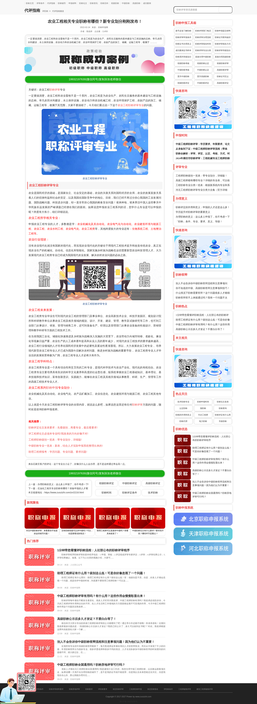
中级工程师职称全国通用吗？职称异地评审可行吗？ (91, 664)
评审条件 (40, 3)
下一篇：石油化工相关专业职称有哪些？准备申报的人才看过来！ (61, 488)
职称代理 (183, 421)
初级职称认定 (203, 63)
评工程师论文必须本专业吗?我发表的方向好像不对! (58, 433)
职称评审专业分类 (203, 50)
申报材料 (72, 3)
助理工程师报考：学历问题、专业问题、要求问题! (58, 451)
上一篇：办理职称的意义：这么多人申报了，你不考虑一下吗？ (60, 484)
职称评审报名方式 (223, 44)
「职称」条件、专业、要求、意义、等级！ (199, 221)
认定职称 (183, 408)
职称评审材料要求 (56, 689)
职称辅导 (62, 3)
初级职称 (115, 3)
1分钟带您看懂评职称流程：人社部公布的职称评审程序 (93, 550)
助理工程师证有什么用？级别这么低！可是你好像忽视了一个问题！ (101, 573)
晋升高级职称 (203, 76)
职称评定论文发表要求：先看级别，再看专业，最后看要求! (63, 427)
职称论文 (83, 3)
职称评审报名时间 (203, 44)
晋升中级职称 (183, 76)
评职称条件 (168, 689)
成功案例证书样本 (183, 50)
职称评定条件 (129, 492)
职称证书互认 (223, 76)
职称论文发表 (223, 402)
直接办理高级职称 (223, 57)
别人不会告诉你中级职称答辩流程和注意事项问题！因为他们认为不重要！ (106, 641)
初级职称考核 (183, 63)
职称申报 (52, 387)
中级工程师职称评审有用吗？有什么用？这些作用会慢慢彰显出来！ (101, 596)
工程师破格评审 (184, 689)
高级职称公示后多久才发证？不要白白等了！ (200, 329)
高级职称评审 (223, 70)
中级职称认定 (203, 70)
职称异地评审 (74, 689)
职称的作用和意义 (183, 415)
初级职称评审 (223, 63)
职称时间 (106, 492)
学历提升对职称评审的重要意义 (193, 212)
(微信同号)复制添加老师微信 (95, 79)
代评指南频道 (58, 11)
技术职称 (153, 492)
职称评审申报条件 (183, 37)
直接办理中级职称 (203, 57)
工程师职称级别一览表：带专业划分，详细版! (55, 439)
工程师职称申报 (135, 689)
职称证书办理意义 (183, 44)
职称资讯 (94, 3)
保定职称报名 (152, 689)
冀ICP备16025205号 (128, 701)
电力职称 (203, 421)
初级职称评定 (183, 83)
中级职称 (126, 3)
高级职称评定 (223, 83)
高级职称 (136, 3)
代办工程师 (203, 415)
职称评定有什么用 (223, 415)
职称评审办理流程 (203, 37)
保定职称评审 (118, 689)
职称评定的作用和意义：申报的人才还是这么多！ (203, 207)
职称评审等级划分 (223, 50)
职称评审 (54, 89)
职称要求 (89, 689)
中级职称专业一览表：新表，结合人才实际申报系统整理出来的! (66, 445)
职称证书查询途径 (223, 37)
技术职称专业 (183, 402)
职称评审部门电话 (203, 31)
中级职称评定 (203, 83)
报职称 (203, 408)
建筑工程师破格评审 (205, 689)
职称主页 (30, 3)
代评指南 (51, 3)
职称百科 (104, 3)
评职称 (45, 11)
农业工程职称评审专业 (131, 105)
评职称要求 (102, 689)
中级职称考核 (183, 70)
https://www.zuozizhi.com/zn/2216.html (64, 492)
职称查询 (223, 408)
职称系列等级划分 (183, 57)
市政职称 (223, 421)
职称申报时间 (203, 402)
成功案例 (147, 3)
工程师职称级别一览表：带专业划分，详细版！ (201, 175)
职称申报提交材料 (223, 31)
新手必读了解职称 (183, 31)
